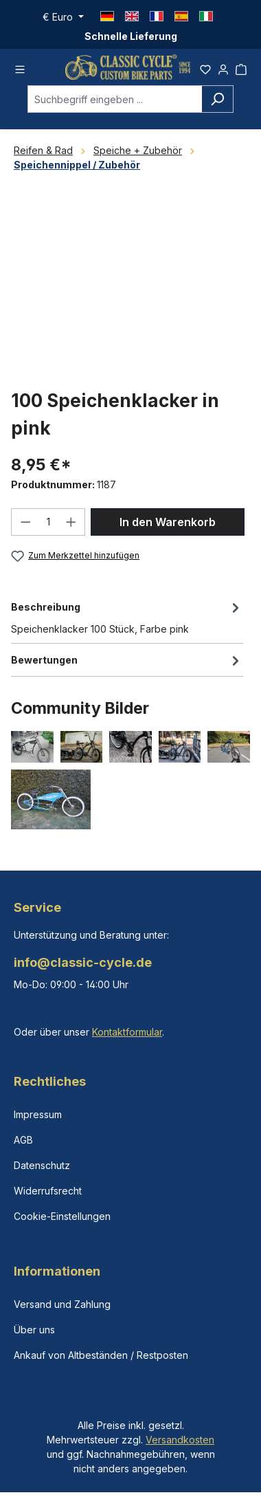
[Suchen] (217, 99)
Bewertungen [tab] (127, 660)
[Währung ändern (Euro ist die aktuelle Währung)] (63, 17)
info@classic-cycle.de (83, 962)
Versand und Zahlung (62, 1304)
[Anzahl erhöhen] (71, 522)
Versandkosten (180, 1439)
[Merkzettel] (205, 67)
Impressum (38, 1114)
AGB (23, 1140)
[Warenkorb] (241, 67)
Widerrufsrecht (48, 1191)
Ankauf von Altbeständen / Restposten (101, 1355)
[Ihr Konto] (223, 67)
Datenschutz (42, 1165)
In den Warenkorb (168, 522)
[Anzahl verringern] (25, 522)
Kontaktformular (127, 1032)
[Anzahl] (48, 522)
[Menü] (20, 67)
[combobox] (114, 99)
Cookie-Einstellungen (62, 1216)
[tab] (127, 617)
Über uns (34, 1329)
